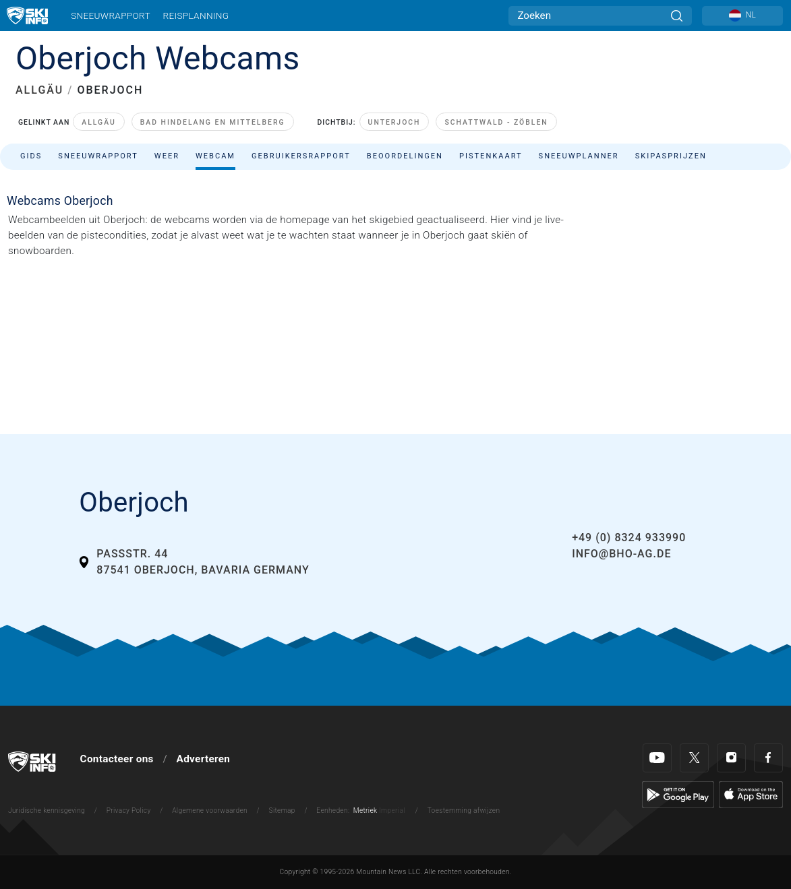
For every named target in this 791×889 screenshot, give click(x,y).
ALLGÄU (39, 90)
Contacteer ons (117, 759)
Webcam (215, 156)
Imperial (392, 810)
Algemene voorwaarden (209, 810)
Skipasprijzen (671, 156)
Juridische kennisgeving (46, 810)
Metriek (365, 810)
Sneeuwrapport (110, 15)
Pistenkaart (491, 156)
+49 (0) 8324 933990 (629, 537)
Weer (166, 156)
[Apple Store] (751, 794)
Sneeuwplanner (579, 156)
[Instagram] (731, 757)
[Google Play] (678, 794)
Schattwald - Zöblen (496, 122)
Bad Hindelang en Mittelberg (212, 122)
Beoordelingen (405, 156)
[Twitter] (694, 757)
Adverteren (204, 759)
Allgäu (98, 122)
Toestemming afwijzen (464, 810)
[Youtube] (657, 757)
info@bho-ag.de (621, 553)
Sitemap (282, 810)
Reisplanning (196, 15)
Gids (31, 156)
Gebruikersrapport (301, 156)
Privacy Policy (129, 810)
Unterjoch (394, 122)
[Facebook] (768, 757)
